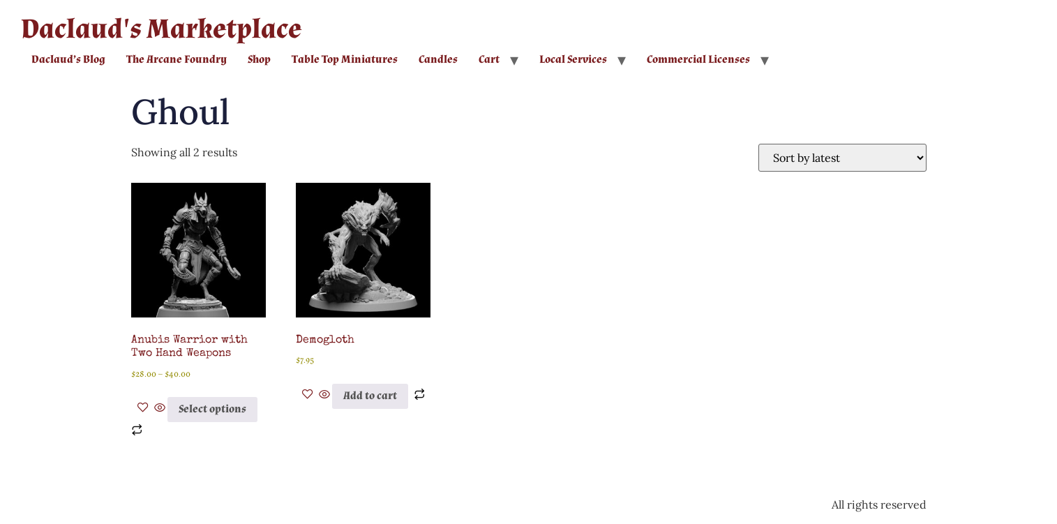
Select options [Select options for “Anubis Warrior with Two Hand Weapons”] (212, 409)
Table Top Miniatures (345, 59)
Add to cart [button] (370, 396)
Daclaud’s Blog (68, 59)
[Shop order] (842, 158)
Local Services (573, 59)
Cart (489, 59)
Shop (259, 59)
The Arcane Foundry (176, 59)
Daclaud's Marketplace (161, 29)
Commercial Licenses (698, 59)
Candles (438, 59)
